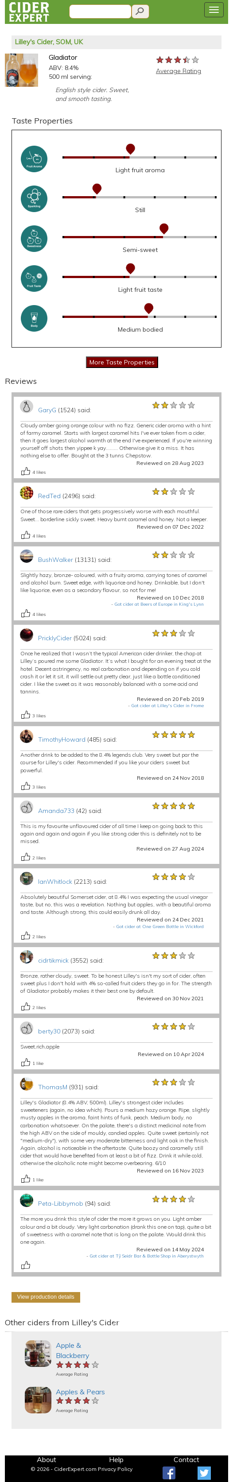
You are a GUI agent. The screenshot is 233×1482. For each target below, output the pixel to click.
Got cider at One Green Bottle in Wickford (160, 926)
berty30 (49, 1031)
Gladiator (63, 57)
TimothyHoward (61, 739)
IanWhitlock (55, 882)
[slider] (178, 60)
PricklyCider (55, 638)
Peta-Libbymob (60, 1203)
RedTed (49, 496)
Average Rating (178, 71)
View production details (45, 1297)
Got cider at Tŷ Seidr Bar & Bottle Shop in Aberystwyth (146, 1256)
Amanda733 (56, 811)
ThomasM (52, 1087)
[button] (10, 1331)
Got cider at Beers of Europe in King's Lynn (159, 604)
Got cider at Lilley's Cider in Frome (167, 705)
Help (116, 1459)
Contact (186, 1459)
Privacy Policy (115, 1469)
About (46, 1459)
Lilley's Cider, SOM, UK (49, 42)
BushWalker (55, 560)
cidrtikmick (53, 960)
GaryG (47, 410)
